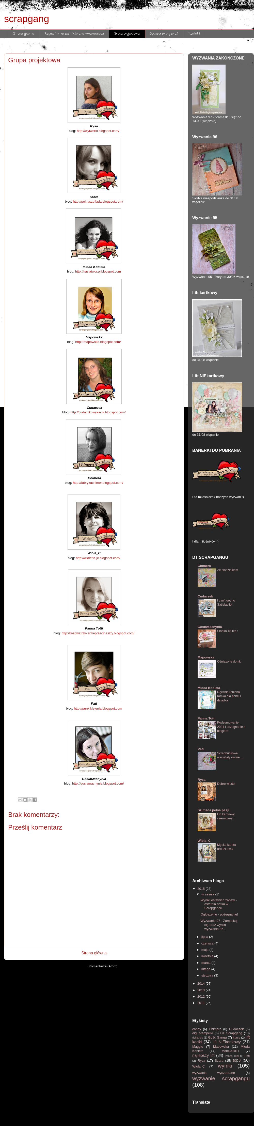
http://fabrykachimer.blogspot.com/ (98, 483)
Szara (220, 1060)
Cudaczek (205, 596)
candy (197, 1029)
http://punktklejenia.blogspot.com (98, 708)
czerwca (207, 943)
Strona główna (24, 33)
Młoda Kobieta (209, 688)
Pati (201, 749)
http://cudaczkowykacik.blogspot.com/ (98, 412)
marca (206, 963)
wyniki (227, 1066)
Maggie (199, 1046)
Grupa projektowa (127, 33)
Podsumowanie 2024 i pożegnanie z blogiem (231, 726)
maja (205, 950)
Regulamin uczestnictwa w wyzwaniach (74, 33)
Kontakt (194, 33)
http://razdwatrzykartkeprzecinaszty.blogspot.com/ (98, 633)
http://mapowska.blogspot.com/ (98, 342)
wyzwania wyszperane (219, 1073)
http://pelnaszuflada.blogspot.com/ (98, 201)
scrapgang (26, 18)
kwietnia (207, 956)
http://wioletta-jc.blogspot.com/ (98, 558)
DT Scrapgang (232, 1033)
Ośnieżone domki (229, 661)
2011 (201, 1003)
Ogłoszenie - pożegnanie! (219, 914)
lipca (205, 937)
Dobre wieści (226, 784)
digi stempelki (203, 1033)
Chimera (204, 566)
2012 (201, 996)
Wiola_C (204, 841)
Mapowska (206, 657)
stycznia (207, 975)
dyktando (198, 1037)
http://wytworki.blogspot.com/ (98, 131)
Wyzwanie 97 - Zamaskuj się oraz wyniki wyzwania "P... (218, 924)
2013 (201, 990)
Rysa (201, 780)
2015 (201, 889)
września (208, 894)
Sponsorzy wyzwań (164, 33)
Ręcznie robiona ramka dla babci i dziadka (229, 696)
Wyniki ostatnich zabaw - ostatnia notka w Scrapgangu (218, 904)
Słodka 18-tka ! (227, 631)
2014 (201, 983)
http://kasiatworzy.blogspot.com (98, 271)
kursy (237, 1037)
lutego (206, 969)
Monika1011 (233, 1051)
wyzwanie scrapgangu (221, 1078)
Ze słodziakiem (227, 570)
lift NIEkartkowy (228, 1042)
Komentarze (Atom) (103, 966)
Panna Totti (206, 718)
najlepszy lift (204, 1055)
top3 (238, 1060)
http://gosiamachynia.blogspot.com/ (98, 783)
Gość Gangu (218, 1037)
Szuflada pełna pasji (213, 810)
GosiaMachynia (210, 627)
